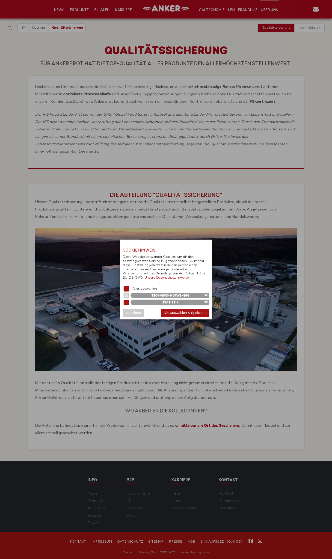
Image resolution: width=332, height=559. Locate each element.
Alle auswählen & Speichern (185, 313)
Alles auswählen (145, 288)
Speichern (133, 313)
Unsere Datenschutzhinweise (167, 277)
